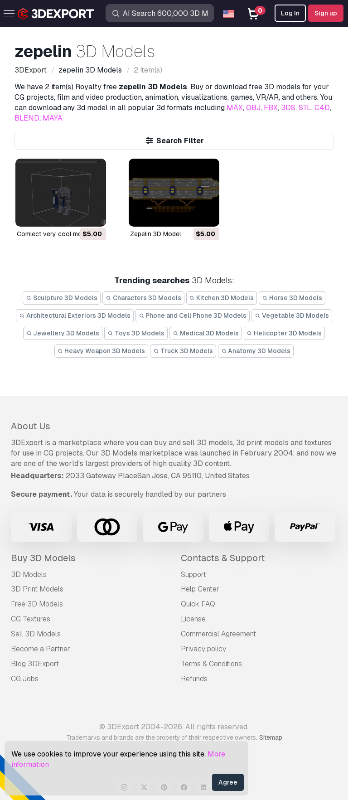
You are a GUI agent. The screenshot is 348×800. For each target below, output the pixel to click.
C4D (322, 107)
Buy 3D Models (43, 558)
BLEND (26, 118)
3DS (288, 107)
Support (193, 574)
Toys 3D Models (135, 333)
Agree (227, 782)
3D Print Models (37, 589)
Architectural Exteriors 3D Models (74, 315)
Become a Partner (40, 649)
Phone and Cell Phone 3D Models (193, 315)
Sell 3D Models (36, 634)
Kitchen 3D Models (221, 298)
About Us (30, 426)
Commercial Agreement (218, 634)
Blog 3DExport (35, 664)
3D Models (29, 574)
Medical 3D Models (206, 333)
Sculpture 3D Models (61, 298)
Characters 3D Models (143, 298)
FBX (271, 107)
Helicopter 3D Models (284, 333)
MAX (235, 107)
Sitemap (270, 737)
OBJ (253, 107)
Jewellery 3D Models (63, 333)
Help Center (200, 589)
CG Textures (30, 619)
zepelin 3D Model (155, 234)
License (193, 619)
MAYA (53, 118)
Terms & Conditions (211, 664)
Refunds (194, 679)
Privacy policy (203, 649)
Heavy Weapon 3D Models (101, 351)
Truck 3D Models (183, 351)
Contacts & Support (223, 558)
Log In (290, 13)
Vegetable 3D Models (292, 315)
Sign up (325, 13)
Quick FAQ (198, 604)
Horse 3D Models (292, 298)
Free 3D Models (37, 604)
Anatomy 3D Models (256, 351)
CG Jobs (25, 679)
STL (305, 107)
